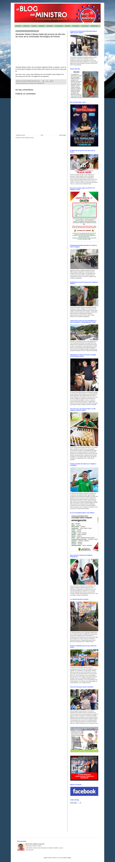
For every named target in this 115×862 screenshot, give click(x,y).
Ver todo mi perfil (29, 849)
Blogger (69, 857)
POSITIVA (67, 26)
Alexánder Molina (23, 83)
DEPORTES (50, 26)
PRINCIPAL (18, 26)
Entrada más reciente (20, 135)
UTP (43, 83)
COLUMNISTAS (59, 26)
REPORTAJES (94, 26)
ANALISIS (34, 26)
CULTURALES (84, 26)
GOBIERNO (42, 26)
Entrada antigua (62, 135)
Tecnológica (39, 83)
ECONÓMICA (75, 26)
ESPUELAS (26, 26)
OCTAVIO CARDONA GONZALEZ (35, 844)
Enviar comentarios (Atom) (27, 137)
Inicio (42, 135)
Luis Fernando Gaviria (32, 83)
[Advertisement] (81, 817)
